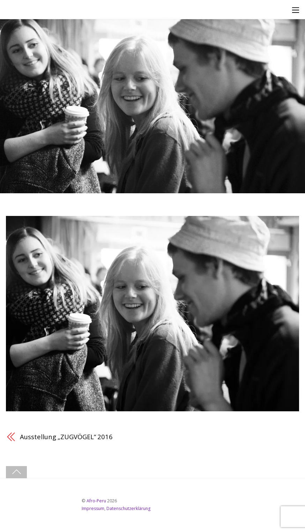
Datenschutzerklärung (128, 508)
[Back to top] (16, 472)
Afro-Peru (96, 501)
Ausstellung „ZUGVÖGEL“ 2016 (66, 436)
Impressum (93, 508)
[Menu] (295, 10)
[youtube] (36, 503)
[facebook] (16, 503)
